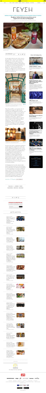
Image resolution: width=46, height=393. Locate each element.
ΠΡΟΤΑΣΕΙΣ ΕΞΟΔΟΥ (36, 165)
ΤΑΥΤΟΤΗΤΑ (10, 380)
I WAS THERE (32, 2)
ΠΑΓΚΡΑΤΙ (20, 186)
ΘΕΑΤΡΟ (16, 2)
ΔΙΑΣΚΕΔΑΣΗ (27, 2)
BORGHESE (17, 186)
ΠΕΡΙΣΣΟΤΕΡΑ (15, 361)
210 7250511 (19, 179)
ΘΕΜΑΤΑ (36, 162)
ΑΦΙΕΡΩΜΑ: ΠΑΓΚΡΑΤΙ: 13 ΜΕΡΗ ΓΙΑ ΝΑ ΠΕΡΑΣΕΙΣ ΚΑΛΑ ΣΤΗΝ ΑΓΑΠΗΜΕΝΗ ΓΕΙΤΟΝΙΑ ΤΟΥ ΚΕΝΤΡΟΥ (23, 15)
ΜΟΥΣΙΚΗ (23, 2)
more (44, 2)
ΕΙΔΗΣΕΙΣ (36, 160)
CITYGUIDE (24, 1)
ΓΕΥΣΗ (10, 2)
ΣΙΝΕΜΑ (13, 2)
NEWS (5, 2)
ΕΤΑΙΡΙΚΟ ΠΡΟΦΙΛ (30, 380)
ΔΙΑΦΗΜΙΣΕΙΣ (25, 380)
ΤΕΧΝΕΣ (20, 2)
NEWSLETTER (20, 380)
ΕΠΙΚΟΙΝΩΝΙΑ (15, 380)
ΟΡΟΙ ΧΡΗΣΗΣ (35, 380)
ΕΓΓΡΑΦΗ (20, 206)
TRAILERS (39, 2)
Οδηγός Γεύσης (10, 186)
